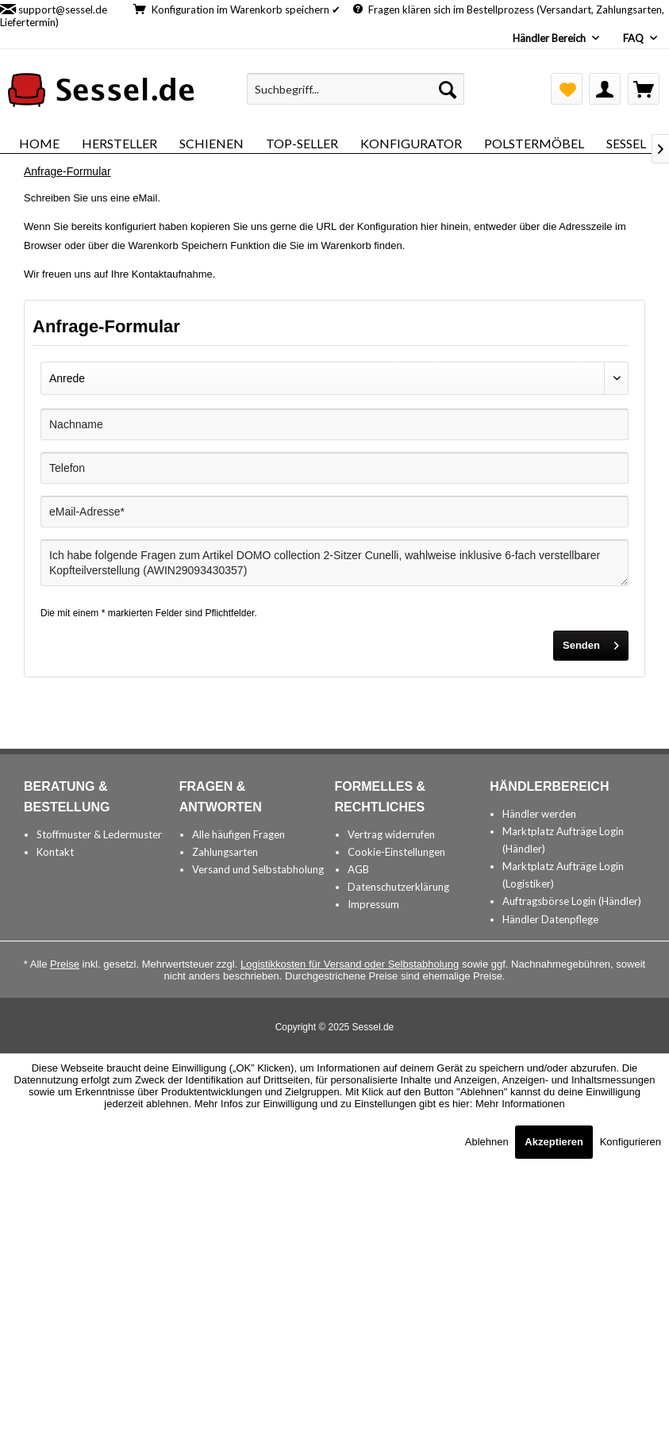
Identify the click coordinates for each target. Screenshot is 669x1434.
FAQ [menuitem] (634, 38)
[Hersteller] (119, 143)
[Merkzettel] (566, 89)
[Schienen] (211, 143)
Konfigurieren (630, 1142)
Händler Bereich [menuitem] (550, 38)
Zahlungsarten (225, 851)
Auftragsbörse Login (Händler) (571, 901)
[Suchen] (447, 89)
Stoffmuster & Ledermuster (99, 834)
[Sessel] (626, 143)
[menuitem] (355, 89)
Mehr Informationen (520, 1104)
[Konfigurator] (411, 143)
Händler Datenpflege (550, 919)
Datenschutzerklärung (398, 886)
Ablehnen (488, 1142)
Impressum (373, 904)
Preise (64, 964)
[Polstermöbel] (534, 143)
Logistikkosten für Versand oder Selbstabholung (349, 964)
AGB (358, 869)
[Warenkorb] (643, 89)
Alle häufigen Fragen (238, 834)
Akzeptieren (554, 1142)
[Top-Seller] (302, 143)
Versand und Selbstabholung (258, 869)
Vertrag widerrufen (391, 834)
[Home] (39, 143)
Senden (591, 642)
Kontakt (55, 851)
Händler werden (539, 813)
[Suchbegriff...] (355, 89)
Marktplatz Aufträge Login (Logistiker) (563, 875)
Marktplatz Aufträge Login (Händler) (563, 840)
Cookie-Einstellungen (396, 851)
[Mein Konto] (605, 89)
